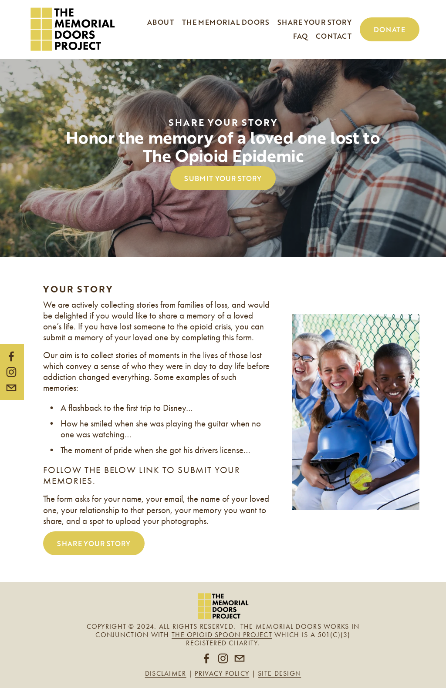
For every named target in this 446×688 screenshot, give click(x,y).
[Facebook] (11, 356)
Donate (389, 29)
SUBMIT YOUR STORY (222, 178)
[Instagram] (11, 372)
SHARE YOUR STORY (93, 543)
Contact (333, 36)
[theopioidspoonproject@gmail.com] (11, 388)
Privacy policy (222, 673)
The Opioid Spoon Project (222, 635)
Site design (279, 673)
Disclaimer (165, 673)
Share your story (314, 22)
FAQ (300, 36)
